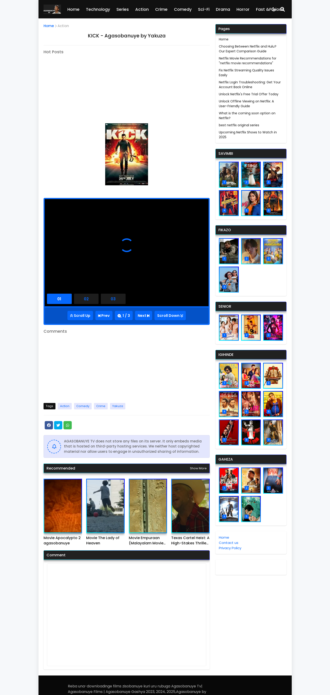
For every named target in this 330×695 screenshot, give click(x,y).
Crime (161, 9)
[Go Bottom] (170, 315)
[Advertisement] (82, 86)
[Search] (282, 9)
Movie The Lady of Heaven (102, 540)
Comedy (183, 9)
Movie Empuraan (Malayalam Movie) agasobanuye (147, 540)
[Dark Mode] (273, 9)
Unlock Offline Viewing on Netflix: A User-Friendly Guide (246, 103)
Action (142, 9)
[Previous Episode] (104, 315)
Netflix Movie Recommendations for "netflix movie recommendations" (247, 60)
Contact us (228, 542)
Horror (243, 9)
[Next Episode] (143, 315)
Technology (98, 9)
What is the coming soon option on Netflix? (247, 115)
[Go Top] (80, 315)
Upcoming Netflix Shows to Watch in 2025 (248, 134)
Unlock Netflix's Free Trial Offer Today (248, 94)
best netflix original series (239, 125)
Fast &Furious (270, 9)
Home (73, 9)
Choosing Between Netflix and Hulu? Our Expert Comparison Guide (247, 48)
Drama (223, 9)
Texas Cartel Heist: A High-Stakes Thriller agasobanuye (190, 540)
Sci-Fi (203, 9)
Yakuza (117, 406)
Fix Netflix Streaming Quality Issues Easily (246, 72)
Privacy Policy (230, 548)
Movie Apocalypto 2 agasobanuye (62, 540)
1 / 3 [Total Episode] (126, 315)
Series (122, 9)
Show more (198, 468)
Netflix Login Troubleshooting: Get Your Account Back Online (250, 84)
